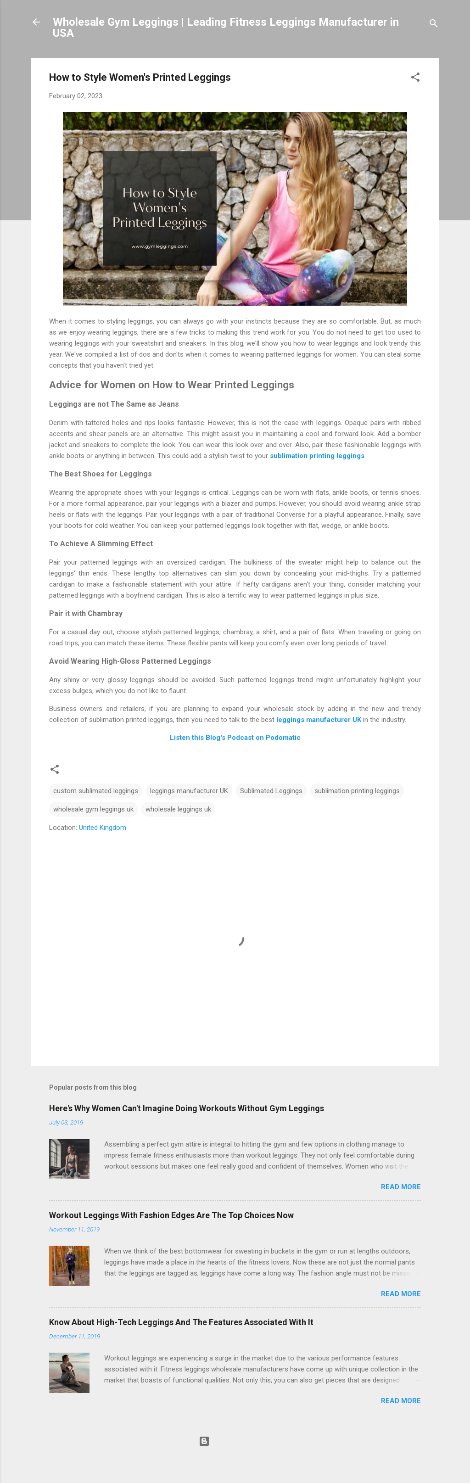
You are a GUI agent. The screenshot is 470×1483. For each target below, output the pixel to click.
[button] (415, 79)
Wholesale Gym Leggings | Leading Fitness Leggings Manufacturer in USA (226, 27)
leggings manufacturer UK (318, 720)
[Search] (433, 25)
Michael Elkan (255, 1459)
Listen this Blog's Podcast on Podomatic (235, 737)
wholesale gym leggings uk (93, 809)
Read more (401, 1187)
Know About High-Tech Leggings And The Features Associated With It (181, 1322)
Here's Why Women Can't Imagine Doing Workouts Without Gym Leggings (186, 1108)
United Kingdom (102, 827)
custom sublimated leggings (95, 791)
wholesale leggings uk (178, 809)
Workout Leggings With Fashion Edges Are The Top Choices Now (171, 1215)
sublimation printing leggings (317, 456)
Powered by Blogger (235, 1441)
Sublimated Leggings (271, 791)
